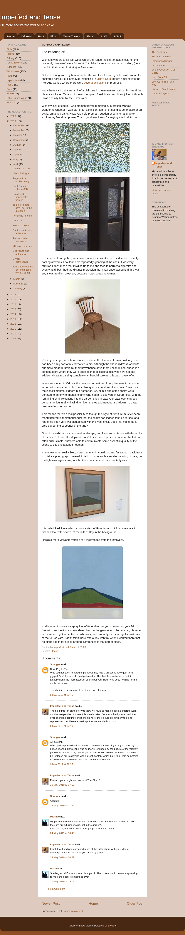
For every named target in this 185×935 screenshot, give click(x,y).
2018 (13, 294)
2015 (13, 309)
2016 (13, 304)
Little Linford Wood (16, 98)
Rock (9, 89)
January (18, 288)
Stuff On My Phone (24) (20, 187)
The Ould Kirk (159, 52)
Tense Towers (71, 36)
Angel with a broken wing (21, 180)
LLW (104, 36)
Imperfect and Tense (30, 17)
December (19, 125)
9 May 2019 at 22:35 (61, 764)
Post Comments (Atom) (70, 911)
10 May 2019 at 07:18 (62, 784)
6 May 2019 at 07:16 (61, 726)
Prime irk (18, 220)
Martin (54, 816)
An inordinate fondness (20, 240)
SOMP (117, 36)
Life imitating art (21, 173)
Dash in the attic (22, 168)
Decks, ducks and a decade (23, 232)
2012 (13, 323)
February (18, 283)
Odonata (26, 36)
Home (11, 36)
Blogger (112, 925)
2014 (13, 314)
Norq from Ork (160, 77)
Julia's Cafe (104, 78)
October (18, 135)
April (16, 164)
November (19, 130)
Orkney (10, 58)
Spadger (55, 664)
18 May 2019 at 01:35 (62, 805)
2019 (13, 121)
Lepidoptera (13, 80)
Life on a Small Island (164, 89)
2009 (13, 338)
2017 (13, 299)
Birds (53, 36)
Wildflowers (12, 71)
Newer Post (51, 903)
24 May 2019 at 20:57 (62, 857)
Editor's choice (21, 225)
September (19, 140)
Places (90, 36)
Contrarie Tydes (160, 93)
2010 (13, 333)
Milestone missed (22, 246)
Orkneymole (158, 65)
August (17, 144)
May (16, 159)
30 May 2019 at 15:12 (62, 881)
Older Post (135, 903)
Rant (41, 36)
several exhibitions (95, 82)
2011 (13, 328)
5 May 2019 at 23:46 (61, 694)
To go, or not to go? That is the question (22, 207)
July (15, 149)
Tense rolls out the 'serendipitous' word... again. (23, 269)
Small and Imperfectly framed (20, 197)
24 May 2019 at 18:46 (62, 833)
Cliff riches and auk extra (21, 252)
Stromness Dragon (162, 61)
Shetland (11, 102)
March (17, 278)
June (16, 154)
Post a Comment (55, 888)
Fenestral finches (22, 215)
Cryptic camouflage (20, 260)
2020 (13, 116)
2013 (13, 319)
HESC (10, 84)
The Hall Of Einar (161, 56)
